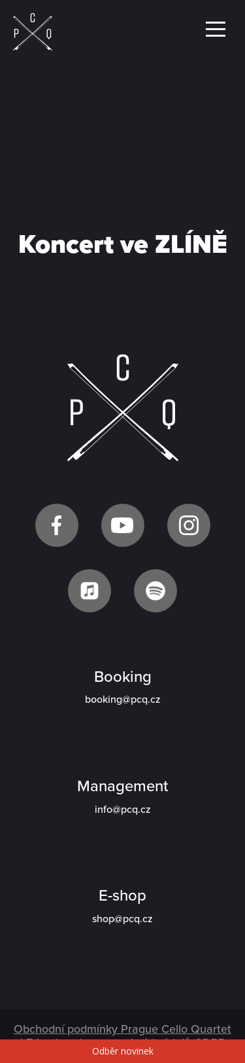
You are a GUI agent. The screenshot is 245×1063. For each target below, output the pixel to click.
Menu (215, 29)
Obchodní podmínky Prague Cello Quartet (122, 1029)
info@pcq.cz (123, 809)
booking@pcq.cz (123, 699)
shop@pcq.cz (122, 918)
